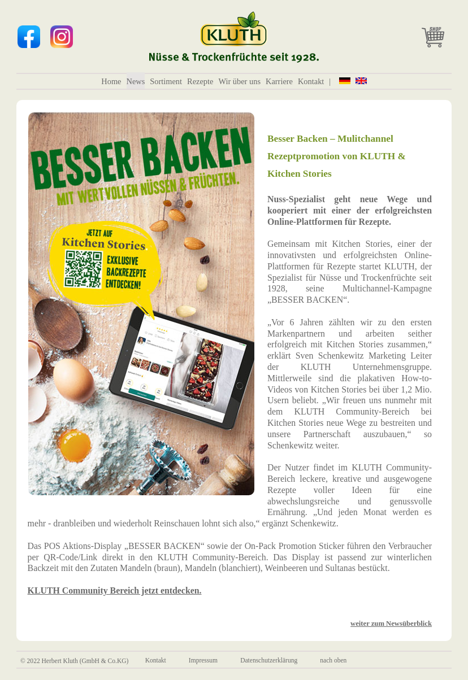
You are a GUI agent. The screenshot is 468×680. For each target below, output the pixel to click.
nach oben (333, 660)
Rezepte (200, 81)
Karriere (279, 81)
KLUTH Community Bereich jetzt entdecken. (115, 590)
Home (111, 81)
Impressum (203, 660)
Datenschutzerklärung (268, 660)
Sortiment (166, 81)
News (136, 81)
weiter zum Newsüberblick (391, 623)
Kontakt (311, 81)
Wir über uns (239, 81)
